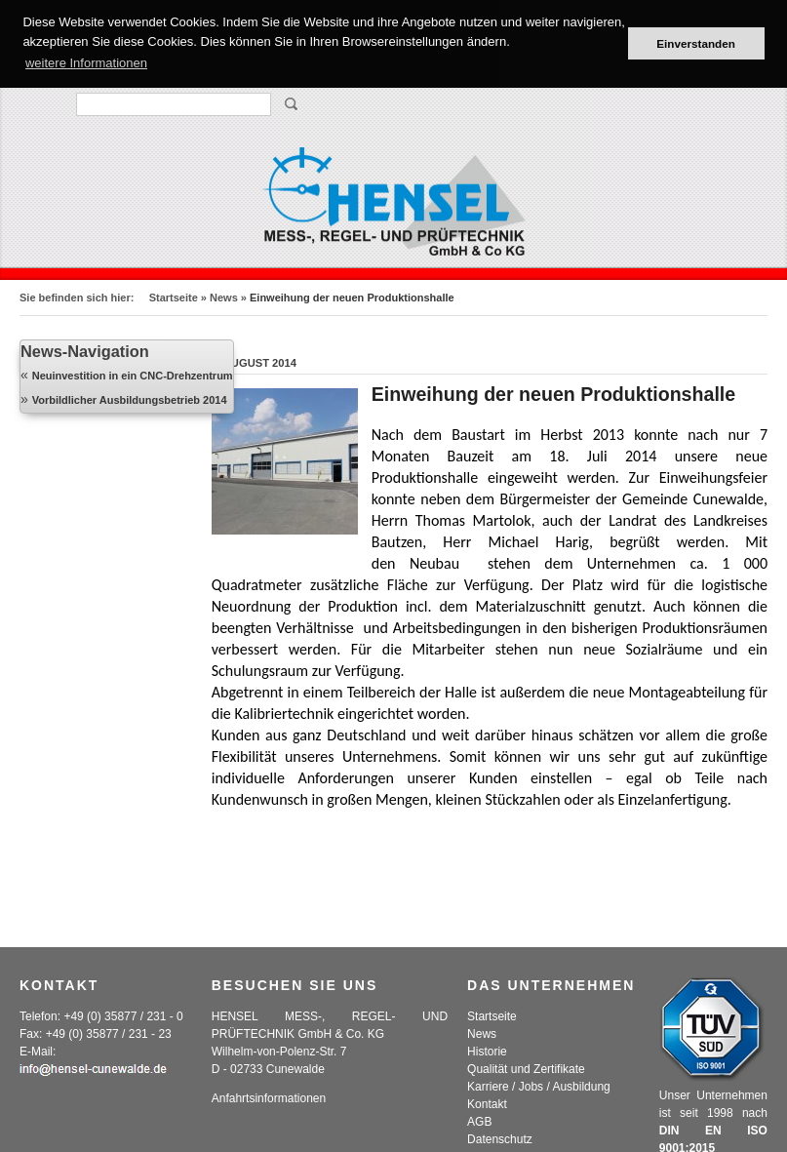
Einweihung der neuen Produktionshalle (553, 394)
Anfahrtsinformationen (269, 1098)
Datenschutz (499, 1139)
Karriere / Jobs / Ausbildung (538, 1086)
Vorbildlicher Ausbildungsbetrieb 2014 (129, 400)
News (224, 297)
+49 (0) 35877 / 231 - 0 (122, 1016)
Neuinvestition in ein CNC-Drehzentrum (132, 375)
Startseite (173, 297)
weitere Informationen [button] (86, 63)
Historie (487, 1051)
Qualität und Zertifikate (526, 1069)
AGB (479, 1122)
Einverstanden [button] (695, 43)
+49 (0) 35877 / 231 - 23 (109, 1034)
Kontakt (487, 1104)
